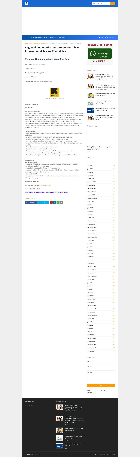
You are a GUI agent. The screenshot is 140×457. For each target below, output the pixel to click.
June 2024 (101, 247)
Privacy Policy (111, 454)
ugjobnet (37, 454)
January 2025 (101, 224)
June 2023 (101, 286)
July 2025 (101, 204)
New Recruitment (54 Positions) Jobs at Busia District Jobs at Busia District (105, 117)
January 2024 (101, 263)
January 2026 (101, 185)
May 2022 (101, 328)
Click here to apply (45, 185)
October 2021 (101, 351)
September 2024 (101, 237)
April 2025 (101, 214)
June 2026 (101, 169)
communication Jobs (34, 43)
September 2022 (101, 315)
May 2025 (101, 211)
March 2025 (101, 217)
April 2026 (101, 175)
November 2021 (101, 348)
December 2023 (101, 266)
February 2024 (101, 260)
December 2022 (101, 305)
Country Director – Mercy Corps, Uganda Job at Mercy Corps (100, 148)
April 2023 (101, 292)
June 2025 (101, 208)
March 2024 (101, 257)
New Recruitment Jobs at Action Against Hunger (104, 102)
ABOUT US (104, 390)
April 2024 (101, 253)
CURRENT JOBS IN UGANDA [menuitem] (39, 37)
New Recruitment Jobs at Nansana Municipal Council (105, 94)
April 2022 (101, 331)
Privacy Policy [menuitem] (64, 37)
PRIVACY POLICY (91, 393)
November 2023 (101, 270)
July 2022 (101, 322)
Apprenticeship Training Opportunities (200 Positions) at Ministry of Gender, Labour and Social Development (104, 77)
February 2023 (101, 299)
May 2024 (101, 250)
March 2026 (101, 178)
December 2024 (101, 227)
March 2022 (101, 335)
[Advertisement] (70, 21)
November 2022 (101, 309)
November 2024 (101, 230)
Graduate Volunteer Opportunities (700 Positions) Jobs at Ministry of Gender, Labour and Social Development (105, 86)
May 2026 (101, 172)
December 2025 (101, 188)
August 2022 (101, 318)
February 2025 (101, 221)
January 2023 (101, 302)
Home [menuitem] (27, 37)
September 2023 (101, 276)
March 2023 (101, 296)
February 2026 (101, 182)
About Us (102, 454)
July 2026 (101, 165)
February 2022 (101, 338)
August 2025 (101, 201)
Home (26, 43)
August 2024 (101, 240)
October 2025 (101, 195)
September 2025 (101, 198)
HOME (88, 390)
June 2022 (101, 325)
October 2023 (101, 273)
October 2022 (101, 312)
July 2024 (101, 244)
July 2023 (101, 283)
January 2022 (101, 341)
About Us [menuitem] (53, 37)
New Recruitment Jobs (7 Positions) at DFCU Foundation (105, 109)
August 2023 (101, 279)
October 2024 (101, 234)
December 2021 (101, 344)
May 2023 (101, 289)
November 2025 (101, 191)
